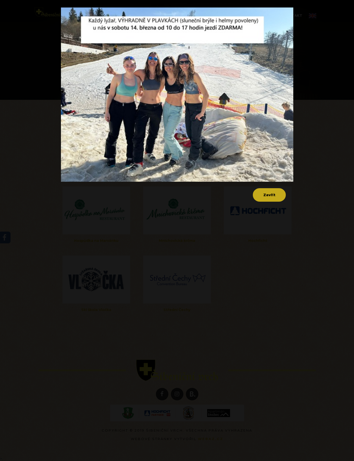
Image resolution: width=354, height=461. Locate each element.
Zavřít (269, 195)
